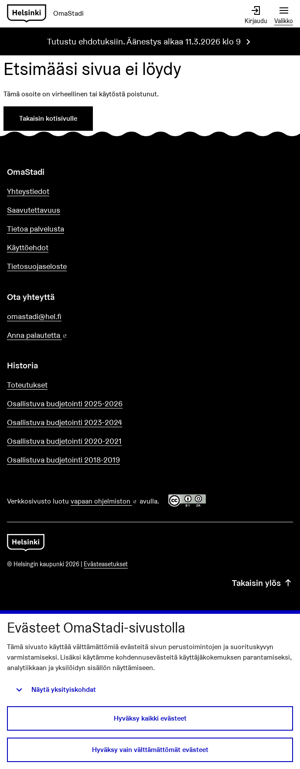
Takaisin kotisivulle (48, 118)
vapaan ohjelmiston (104, 501)
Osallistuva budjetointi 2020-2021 (64, 441)
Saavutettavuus (33, 210)
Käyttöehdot (27, 247)
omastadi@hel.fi (34, 316)
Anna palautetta (62, 335)
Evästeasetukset (106, 564)
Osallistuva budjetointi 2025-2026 (65, 403)
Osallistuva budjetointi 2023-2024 (64, 422)
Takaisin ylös (262, 583)
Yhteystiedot (28, 191)
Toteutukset (27, 385)
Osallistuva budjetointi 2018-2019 (63, 460)
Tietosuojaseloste (37, 266)
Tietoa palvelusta (35, 229)
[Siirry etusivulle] (49, 13)
